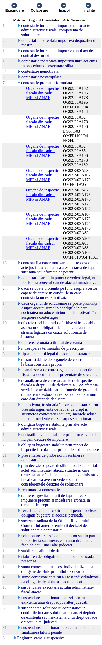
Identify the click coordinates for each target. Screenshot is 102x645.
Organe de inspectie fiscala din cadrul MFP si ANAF (42, 93)
